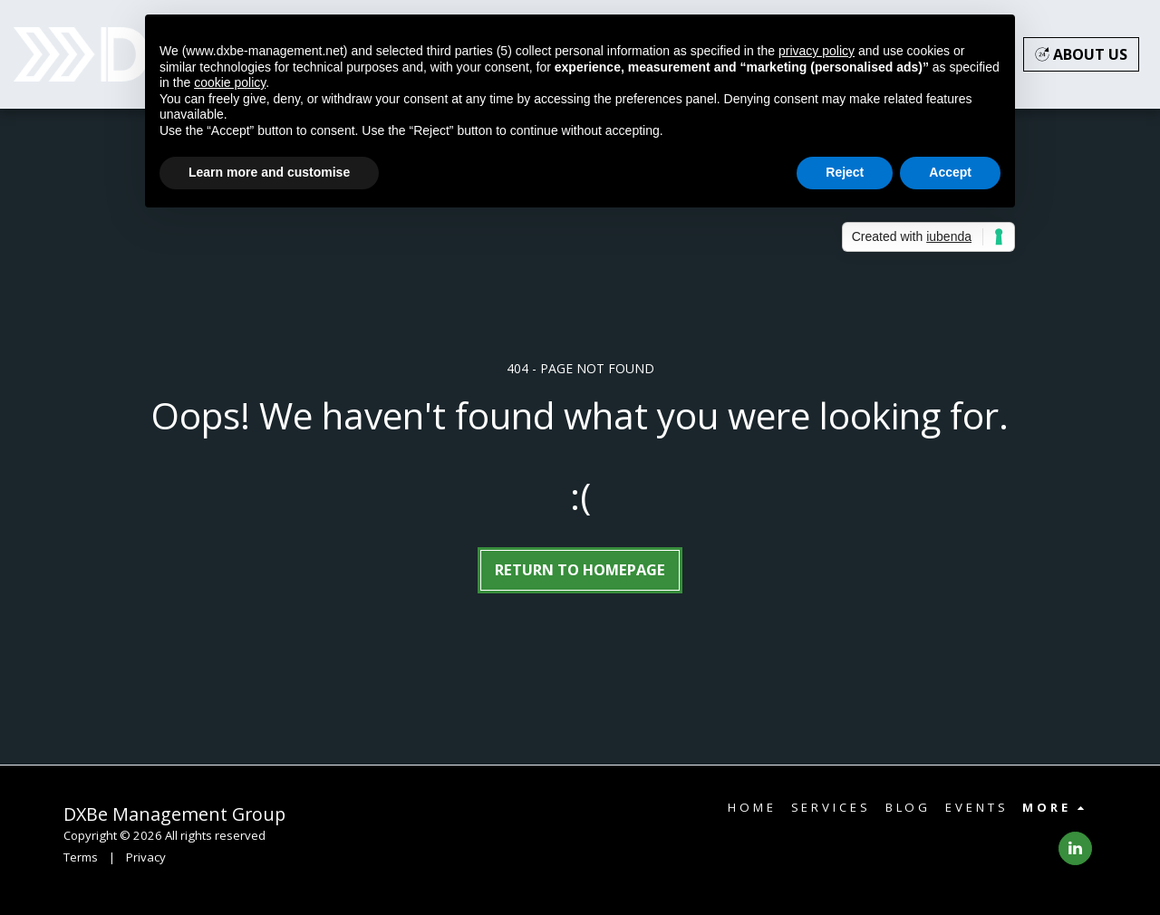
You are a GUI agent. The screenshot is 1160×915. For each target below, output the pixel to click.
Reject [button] (845, 172)
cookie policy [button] (230, 82)
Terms (80, 857)
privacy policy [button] (816, 50)
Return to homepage (580, 569)
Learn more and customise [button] (269, 172)
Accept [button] (950, 172)
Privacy (146, 857)
